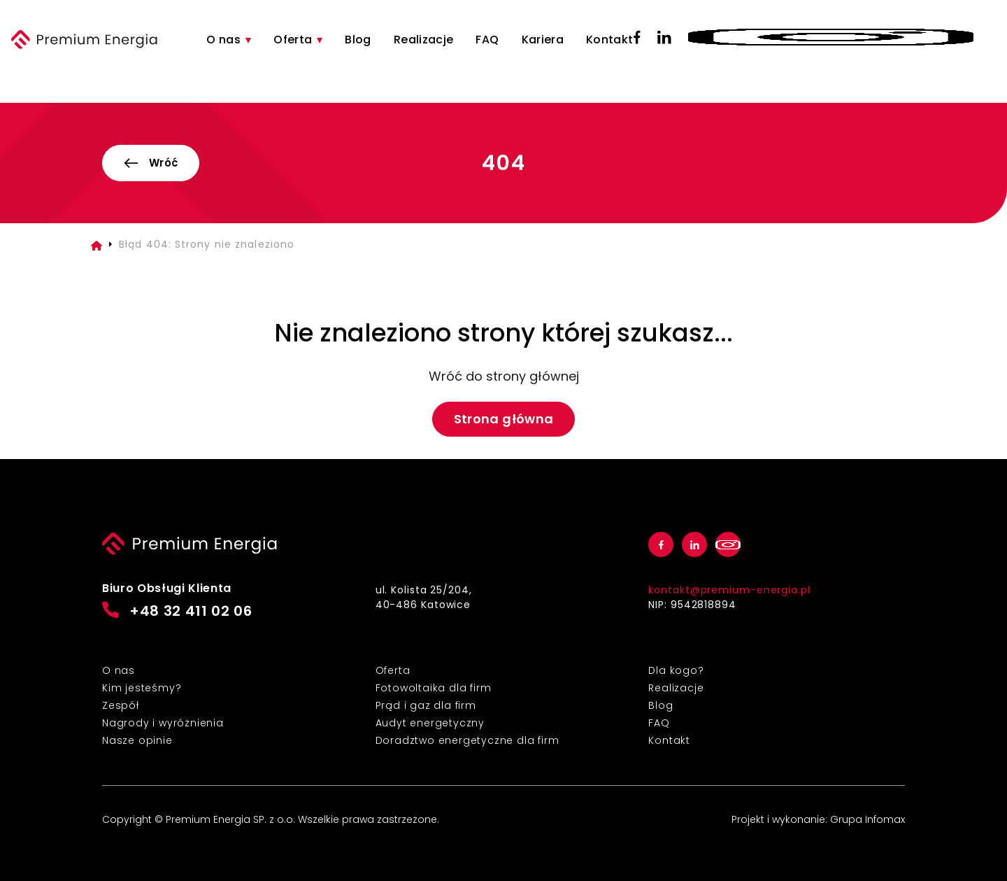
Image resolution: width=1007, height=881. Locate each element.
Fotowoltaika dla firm (434, 688)
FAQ (487, 39)
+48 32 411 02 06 (177, 611)
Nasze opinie (137, 740)
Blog (358, 39)
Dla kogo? (676, 670)
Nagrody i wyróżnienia (163, 723)
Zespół (120, 705)
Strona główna (504, 419)
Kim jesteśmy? (141, 688)
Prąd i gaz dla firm (426, 705)
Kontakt (610, 39)
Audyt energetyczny (430, 723)
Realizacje (424, 39)
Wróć (151, 162)
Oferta (292, 39)
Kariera (543, 39)
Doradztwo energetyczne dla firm (467, 740)
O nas (223, 39)
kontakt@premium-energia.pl (729, 590)
